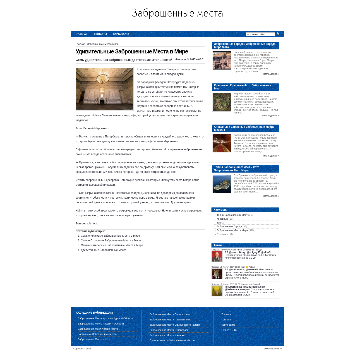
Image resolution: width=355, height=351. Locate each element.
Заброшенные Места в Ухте (94, 339)
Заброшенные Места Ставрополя (169, 330)
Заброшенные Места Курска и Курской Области (105, 318)
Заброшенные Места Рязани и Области (101, 323)
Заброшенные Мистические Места (98, 328)
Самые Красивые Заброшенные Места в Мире (110, 235)
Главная (82, 34)
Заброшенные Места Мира (103, 44)
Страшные (223, 234)
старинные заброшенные (185, 149)
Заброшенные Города (229, 226)
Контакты (100, 34)
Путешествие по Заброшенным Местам (173, 340)
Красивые (222, 218)
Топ (219, 222)
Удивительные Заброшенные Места (103, 250)
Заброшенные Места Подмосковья (170, 314)
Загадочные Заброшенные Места (97, 334)
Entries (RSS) (229, 330)
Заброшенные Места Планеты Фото (170, 319)
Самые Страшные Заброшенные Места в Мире (111, 240)
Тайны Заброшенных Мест (232, 215)
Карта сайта (121, 34)
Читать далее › (270, 73)
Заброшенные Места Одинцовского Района (175, 324)
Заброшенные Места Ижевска (167, 335)
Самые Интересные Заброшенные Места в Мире (112, 245)
